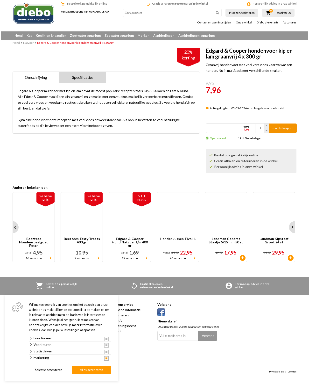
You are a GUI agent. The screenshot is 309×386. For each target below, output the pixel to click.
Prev (13, 229)
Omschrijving (36, 79)
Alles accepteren (91, 370)
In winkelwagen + (283, 130)
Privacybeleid (276, 373)
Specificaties (82, 79)
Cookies (292, 373)
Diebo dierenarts (268, 22)
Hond (18, 35)
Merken (143, 35)
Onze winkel (244, 22)
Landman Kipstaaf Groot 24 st (274, 242)
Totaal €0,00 (283, 12)
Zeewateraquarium (119, 35)
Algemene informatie (125, 311)
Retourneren (119, 317)
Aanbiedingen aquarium (196, 35)
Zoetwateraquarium (85, 35)
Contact (115, 333)
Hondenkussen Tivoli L (178, 240)
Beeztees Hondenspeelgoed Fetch (34, 244)
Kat (29, 35)
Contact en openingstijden (214, 22)
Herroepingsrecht (122, 327)
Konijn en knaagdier (51, 35)
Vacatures (289, 22)
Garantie (115, 322)
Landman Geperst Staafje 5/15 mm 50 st (226, 242)
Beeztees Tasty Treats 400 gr (82, 242)
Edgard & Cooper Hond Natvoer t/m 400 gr (130, 244)
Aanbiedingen (164, 35)
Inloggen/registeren (242, 13)
